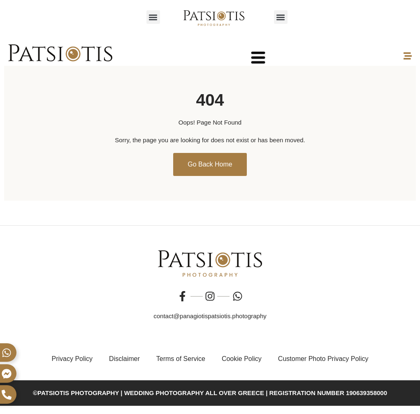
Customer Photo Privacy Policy (323, 358)
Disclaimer (124, 358)
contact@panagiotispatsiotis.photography (210, 315)
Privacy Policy (72, 358)
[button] (153, 17)
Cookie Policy (242, 358)
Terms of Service (180, 358)
